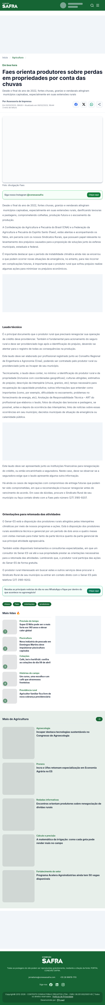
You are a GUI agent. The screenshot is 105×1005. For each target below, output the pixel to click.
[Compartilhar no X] (83, 104)
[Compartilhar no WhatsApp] (91, 104)
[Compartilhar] (99, 104)
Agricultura (17, 57)
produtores (44, 604)
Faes (17, 604)
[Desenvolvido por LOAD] (60, 1000)
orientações (29, 604)
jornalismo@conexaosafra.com (42, 977)
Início (5, 57)
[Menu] (98, 5)
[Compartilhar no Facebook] (76, 104)
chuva (7, 604)
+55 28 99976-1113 (68, 977)
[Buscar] (92, 5)
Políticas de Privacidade (62, 996)
